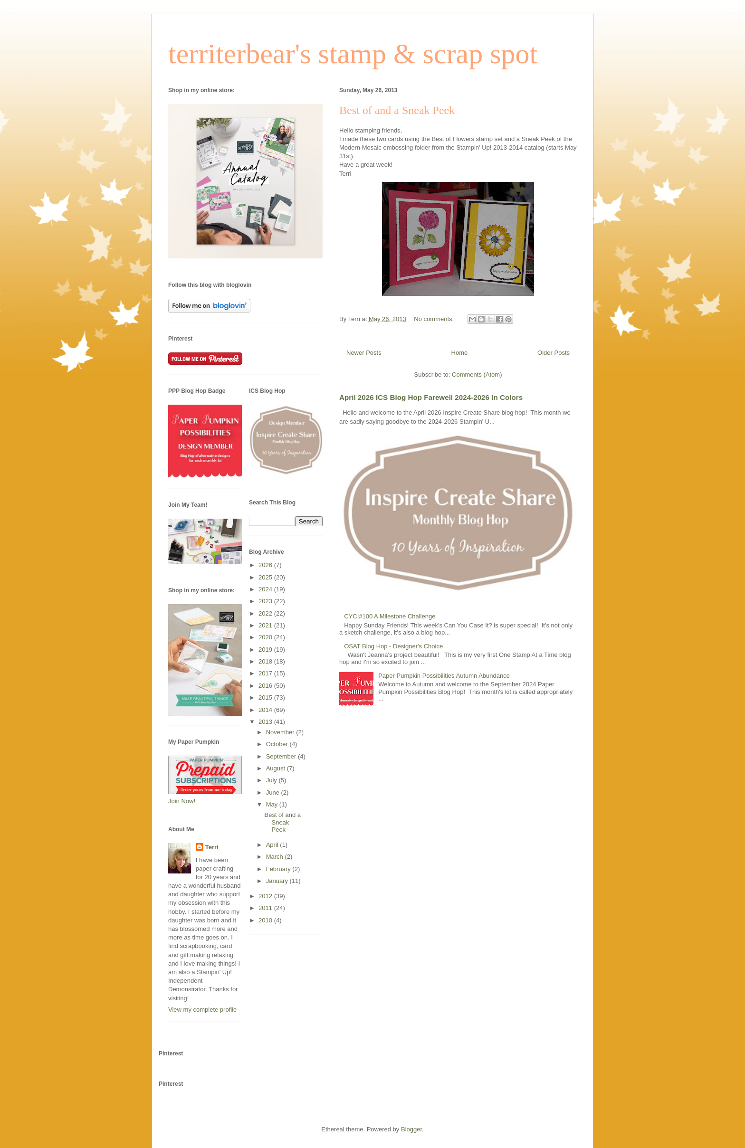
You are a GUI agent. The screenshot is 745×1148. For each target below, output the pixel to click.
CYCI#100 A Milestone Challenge (389, 616)
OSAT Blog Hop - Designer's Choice (393, 646)
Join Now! (181, 801)
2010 (266, 920)
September (282, 756)
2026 (266, 565)
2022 (266, 613)
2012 (266, 896)
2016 (266, 685)
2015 (266, 697)
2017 (266, 673)
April (273, 844)
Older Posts (553, 352)
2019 (266, 649)
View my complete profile (202, 1009)
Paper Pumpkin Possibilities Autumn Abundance (444, 675)
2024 (266, 589)
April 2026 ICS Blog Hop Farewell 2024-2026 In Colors (431, 397)
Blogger (411, 1129)
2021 (266, 625)
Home (459, 352)
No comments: (434, 319)
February (279, 869)
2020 (266, 637)
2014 (266, 709)
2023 (266, 601)
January (278, 880)
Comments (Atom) (477, 374)
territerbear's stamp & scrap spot (352, 53)
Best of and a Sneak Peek (397, 110)
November (281, 732)
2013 (266, 721)
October (278, 744)
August (276, 768)
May (272, 804)
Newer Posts (364, 352)
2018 (266, 661)
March (275, 856)
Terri (212, 847)
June (273, 792)
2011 (266, 907)
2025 (266, 577)
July (272, 780)
